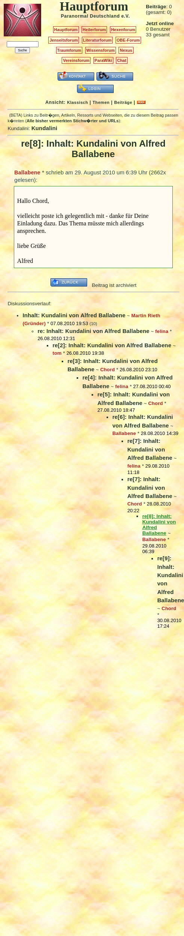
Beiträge (123, 102)
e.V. (125, 16)
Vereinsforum (76, 60)
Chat (121, 60)
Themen (101, 102)
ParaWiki (103, 60)
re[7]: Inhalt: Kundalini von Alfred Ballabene (149, 449)
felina (161, 331)
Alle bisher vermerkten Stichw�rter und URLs (73, 120)
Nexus (126, 50)
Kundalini (44, 128)
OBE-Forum (128, 40)
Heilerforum (94, 29)
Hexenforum (123, 29)
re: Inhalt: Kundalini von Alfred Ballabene (93, 331)
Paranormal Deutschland (90, 16)
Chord (107, 369)
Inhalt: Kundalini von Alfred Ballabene (73, 315)
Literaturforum (97, 40)
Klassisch (77, 102)
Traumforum (69, 50)
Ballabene (27, 173)
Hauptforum (66, 29)
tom (56, 353)
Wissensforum (100, 50)
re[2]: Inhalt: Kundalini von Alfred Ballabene (111, 345)
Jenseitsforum (63, 40)
